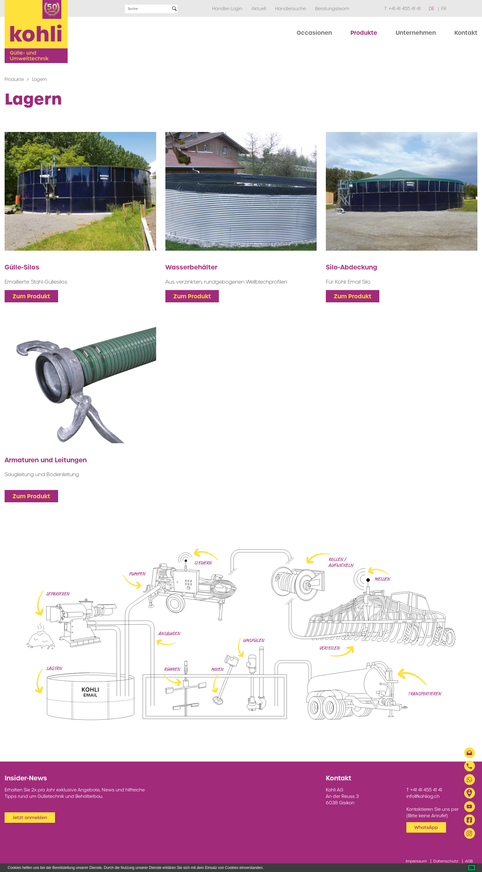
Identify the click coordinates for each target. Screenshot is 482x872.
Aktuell (258, 8)
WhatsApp (426, 827)
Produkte (14, 79)
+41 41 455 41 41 (405, 8)
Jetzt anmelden (30, 817)
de (432, 8)
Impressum (416, 861)
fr (443, 8)
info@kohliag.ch (423, 796)
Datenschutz (445, 861)
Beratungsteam (332, 8)
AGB (469, 861)
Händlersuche (290, 8)
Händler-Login (227, 8)
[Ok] (471, 867)
